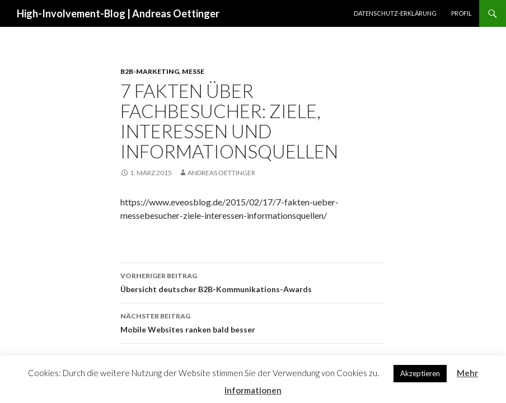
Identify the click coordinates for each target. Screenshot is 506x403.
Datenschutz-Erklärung (395, 13)
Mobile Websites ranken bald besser (253, 322)
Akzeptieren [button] (420, 373)
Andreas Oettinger (221, 172)
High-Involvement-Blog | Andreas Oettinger (118, 13)
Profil (461, 13)
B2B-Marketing (149, 71)
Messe (193, 71)
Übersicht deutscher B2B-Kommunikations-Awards (253, 281)
